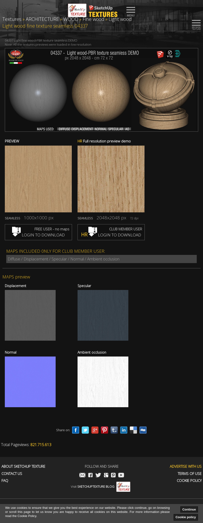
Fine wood (93, 19)
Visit (100, 486)
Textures (11, 19)
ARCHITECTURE (42, 19)
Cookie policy (186, 517)
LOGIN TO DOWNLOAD (38, 235)
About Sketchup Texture (23, 466)
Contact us (11, 473)
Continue (189, 509)
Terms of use (190, 473)
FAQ (4, 480)
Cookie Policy (189, 480)
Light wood (120, 19)
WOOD (70, 19)
